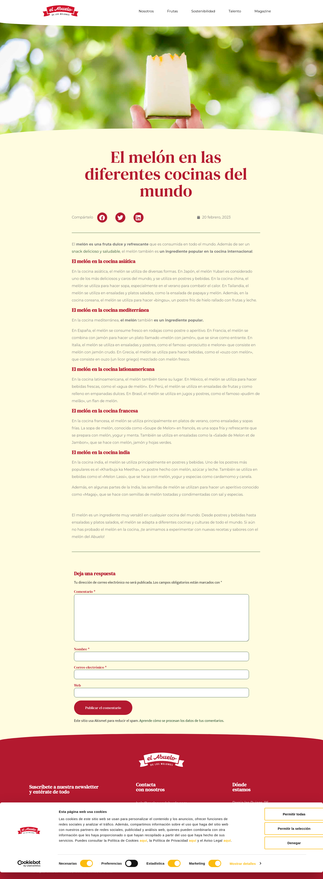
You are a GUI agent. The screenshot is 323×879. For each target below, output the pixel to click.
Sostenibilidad (203, 11)
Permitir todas (274, 821)
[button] (102, 217)
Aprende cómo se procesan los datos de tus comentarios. (181, 721)
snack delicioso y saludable (96, 251)
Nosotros (146, 11)
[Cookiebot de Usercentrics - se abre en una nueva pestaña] (29, 870)
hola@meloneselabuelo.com (161, 803)
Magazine (263, 11)
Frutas (172, 11)
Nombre (81, 649)
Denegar (274, 849)
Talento (235, 11)
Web (77, 685)
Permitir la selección (274, 835)
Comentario (84, 591)
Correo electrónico (90, 667)
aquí (143, 847)
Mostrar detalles (243, 870)
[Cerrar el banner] (316, 816)
